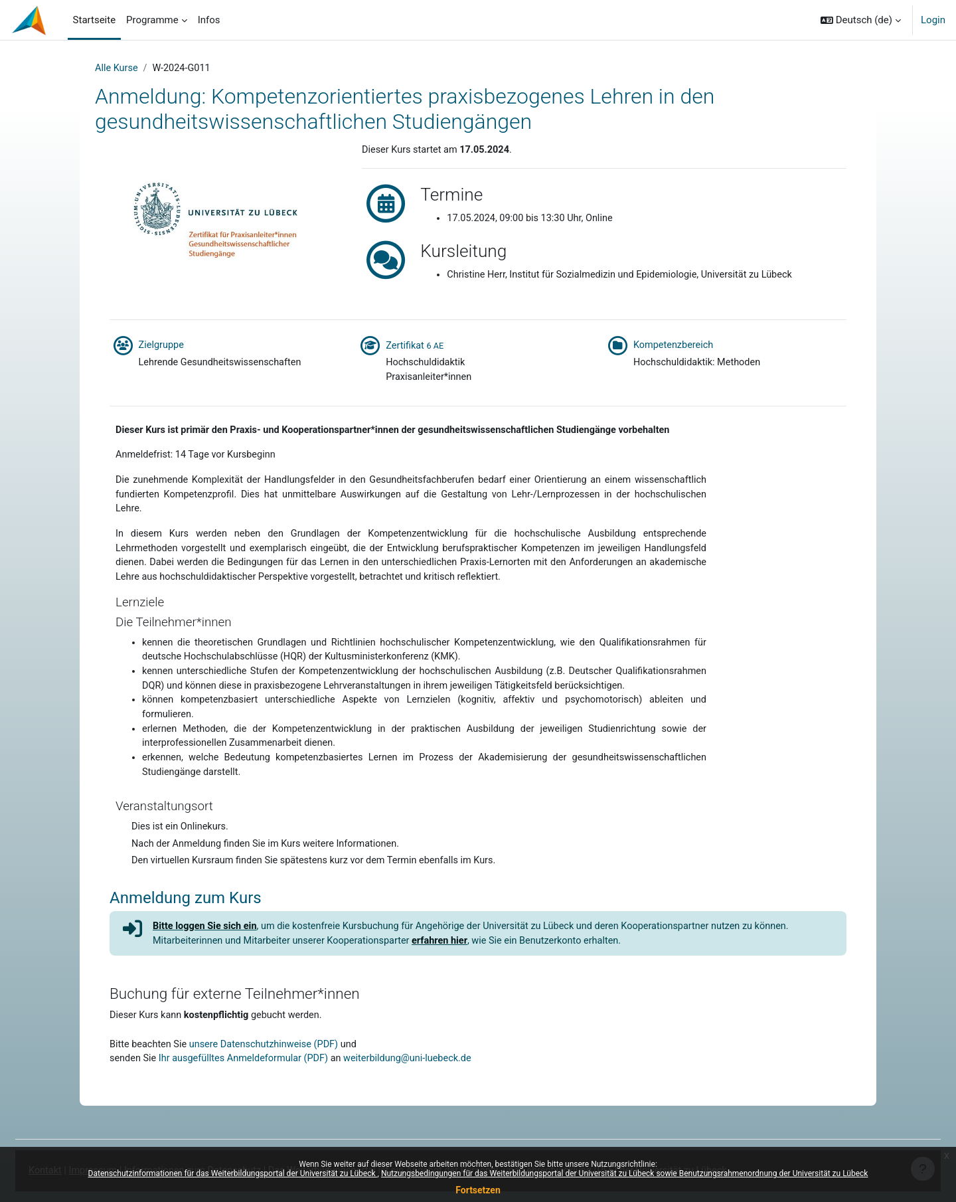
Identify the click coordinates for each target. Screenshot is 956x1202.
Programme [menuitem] (152, 20)
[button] (861, 20)
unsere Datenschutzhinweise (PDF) (269, 1076)
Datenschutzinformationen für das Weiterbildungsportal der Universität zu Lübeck (233, 1173)
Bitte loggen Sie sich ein (207, 956)
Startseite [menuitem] (94, 20)
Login (933, 20)
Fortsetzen (478, 1190)
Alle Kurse (117, 68)
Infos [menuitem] (209, 20)
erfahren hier (451, 971)
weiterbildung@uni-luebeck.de (418, 1091)
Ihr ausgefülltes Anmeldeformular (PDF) (249, 1091)
